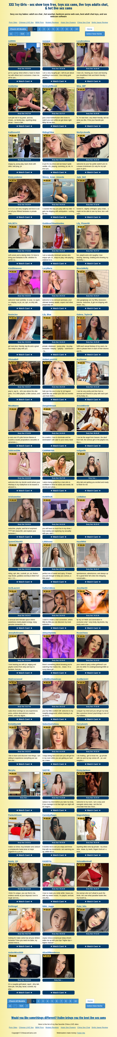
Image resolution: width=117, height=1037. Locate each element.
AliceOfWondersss (51, 952)
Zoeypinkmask (49, 406)
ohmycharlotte (49, 633)
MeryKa (11, 770)
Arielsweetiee (14, 497)
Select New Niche (94, 34)
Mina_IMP (81, 86)
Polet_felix (81, 906)
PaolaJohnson (15, 815)
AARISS (12, 41)
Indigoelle (81, 450)
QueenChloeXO (15, 541)
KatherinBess (48, 588)
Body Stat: (24, 68)
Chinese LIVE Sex (26, 22)
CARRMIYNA (48, 450)
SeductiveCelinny (50, 724)
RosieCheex (82, 633)
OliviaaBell (13, 359)
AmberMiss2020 (15, 952)
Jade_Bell (81, 177)
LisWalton (81, 497)
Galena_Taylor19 (84, 314)
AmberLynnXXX (49, 359)
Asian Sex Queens (68, 22)
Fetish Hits (81, 1033)
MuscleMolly (82, 268)
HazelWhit (81, 541)
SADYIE (46, 770)
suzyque (46, 41)
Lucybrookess (83, 41)
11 (11, 34)
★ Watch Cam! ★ (24, 81)
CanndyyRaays (49, 815)
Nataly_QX (13, 861)
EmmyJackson (83, 770)
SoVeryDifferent (49, 86)
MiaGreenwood (15, 679)
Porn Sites (13, 22)
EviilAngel (13, 906)
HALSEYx (12, 223)
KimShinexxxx (15, 268)
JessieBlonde (83, 406)
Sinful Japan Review (99, 22)
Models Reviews (52, 22)
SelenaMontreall (84, 861)
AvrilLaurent (14, 588)
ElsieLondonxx (15, 177)
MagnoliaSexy (83, 815)
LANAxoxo (47, 541)
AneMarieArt (82, 679)
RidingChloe (48, 132)
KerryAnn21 (82, 724)
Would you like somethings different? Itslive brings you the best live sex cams (58, 1018)
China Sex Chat (83, 22)
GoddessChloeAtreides (53, 223)
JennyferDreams (16, 633)
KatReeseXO (14, 132)
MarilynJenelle (83, 132)
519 (22, 34)
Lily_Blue (46, 314)
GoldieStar (13, 86)
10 (77, 29)
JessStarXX (82, 588)
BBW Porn (39, 22)
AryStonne (82, 359)
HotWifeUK (47, 497)
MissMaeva (13, 406)
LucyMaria (47, 268)
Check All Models (18, 29)
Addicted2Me (14, 450)
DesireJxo (13, 314)
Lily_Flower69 (83, 223)
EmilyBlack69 (14, 724)
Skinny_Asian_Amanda (53, 177)
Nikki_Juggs (48, 906)
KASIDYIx (47, 861)
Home (89, 29)
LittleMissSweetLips (51, 679)
